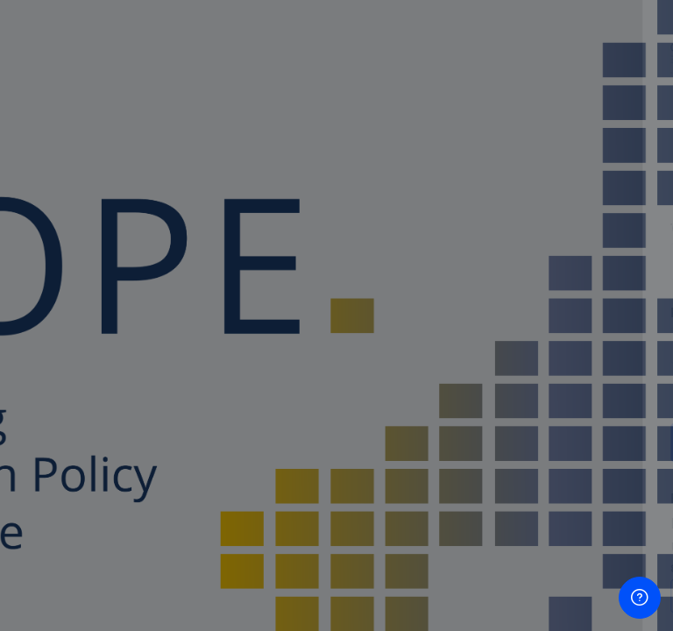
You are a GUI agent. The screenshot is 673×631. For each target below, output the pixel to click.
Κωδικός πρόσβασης (396, 312)
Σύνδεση (488, 441)
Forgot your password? (583, 392)
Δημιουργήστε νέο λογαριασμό (488, 595)
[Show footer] (640, 598)
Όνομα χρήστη (378, 228)
